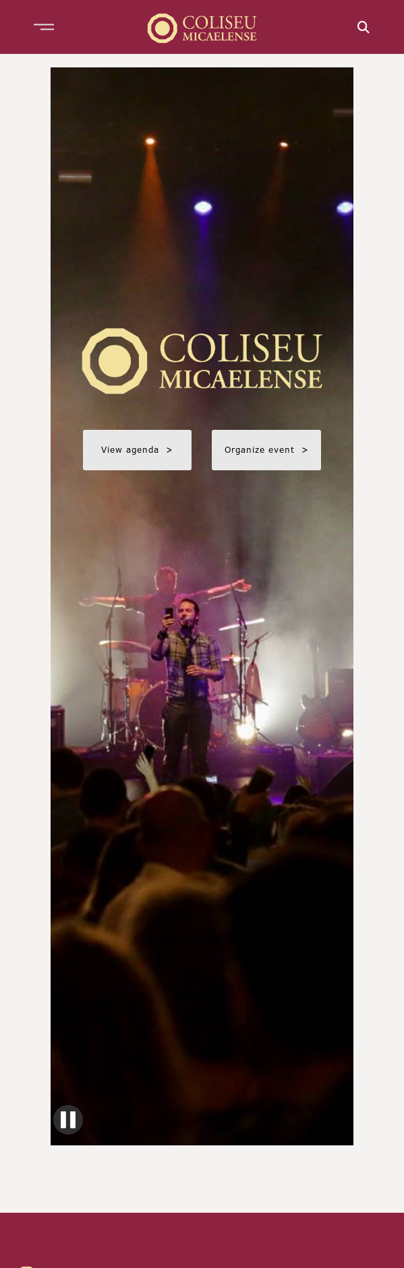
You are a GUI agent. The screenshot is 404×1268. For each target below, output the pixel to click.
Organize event (267, 450)
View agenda (137, 450)
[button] (44, 27)
